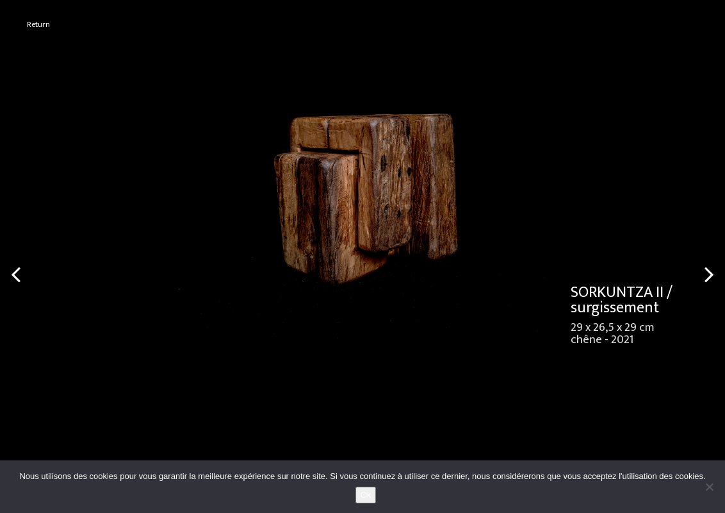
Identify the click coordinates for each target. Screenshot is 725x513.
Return (38, 24)
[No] (709, 486)
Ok (366, 495)
